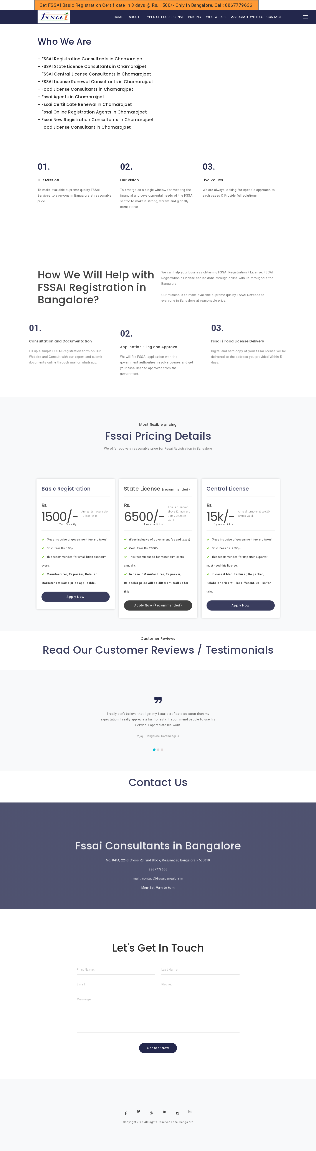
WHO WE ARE (216, 17)
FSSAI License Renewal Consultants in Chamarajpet (97, 82)
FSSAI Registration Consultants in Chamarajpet (92, 59)
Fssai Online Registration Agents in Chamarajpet (94, 112)
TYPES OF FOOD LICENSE (164, 17)
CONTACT (274, 17)
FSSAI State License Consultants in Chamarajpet (94, 66)
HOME (112, 17)
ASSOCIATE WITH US (247, 17)
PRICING (194, 17)
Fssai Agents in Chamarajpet (72, 97)
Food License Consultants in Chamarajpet (87, 89)
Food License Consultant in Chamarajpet (86, 127)
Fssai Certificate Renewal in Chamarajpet (86, 104)
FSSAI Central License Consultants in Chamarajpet (96, 74)
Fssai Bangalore (182, 1122)
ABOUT (134, 17)
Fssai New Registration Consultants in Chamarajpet (97, 120)
